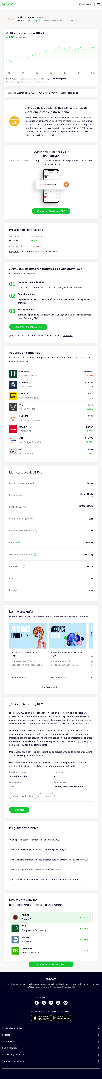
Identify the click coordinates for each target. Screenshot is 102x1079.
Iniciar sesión (85, 4)
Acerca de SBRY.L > (26, 92)
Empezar (19, 809)
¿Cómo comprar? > (48, 92)
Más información (19, 677)
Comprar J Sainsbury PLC (51, 211)
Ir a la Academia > (51, 687)
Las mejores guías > (70, 92)
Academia (68, 335)
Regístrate (14, 251)
